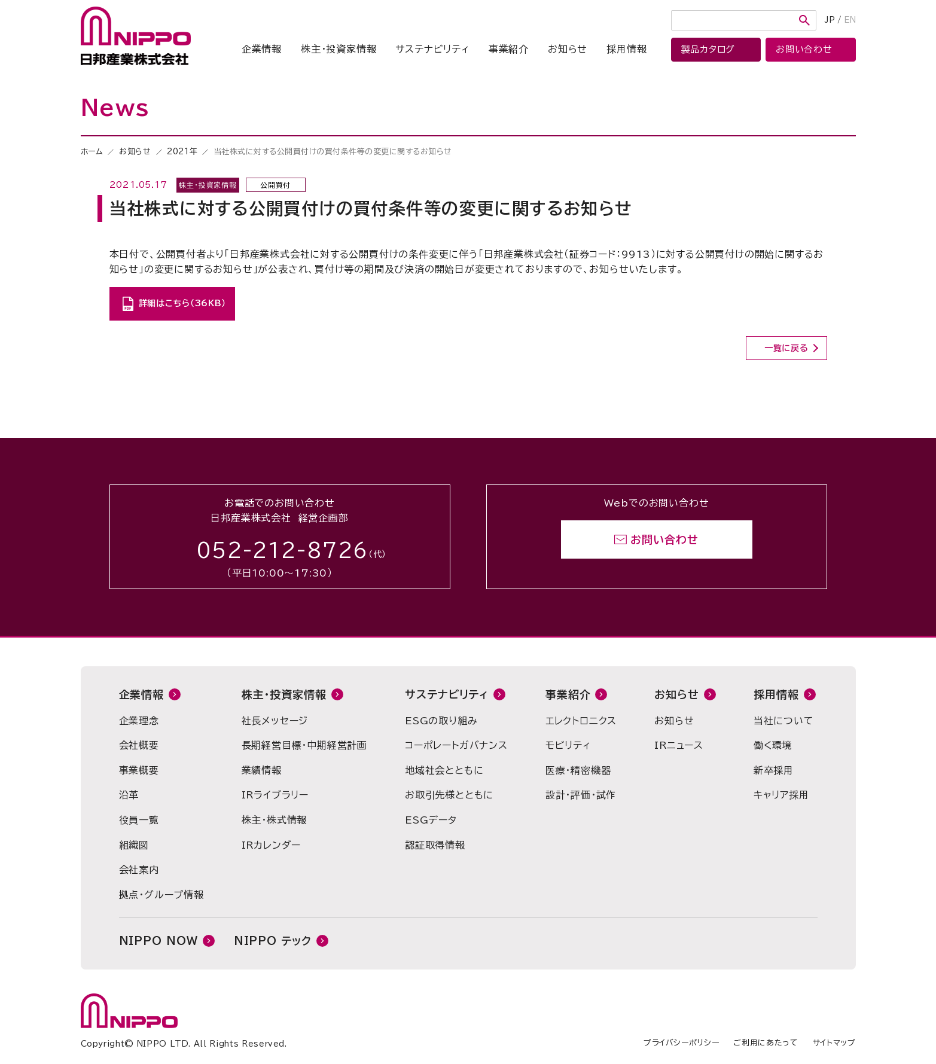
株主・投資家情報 (338, 49)
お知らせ (567, 49)
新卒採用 (774, 770)
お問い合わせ (664, 539)
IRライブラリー (275, 795)
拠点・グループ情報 (161, 895)
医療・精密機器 (578, 770)
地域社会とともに (444, 770)
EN (850, 20)
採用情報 (626, 49)
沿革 (129, 795)
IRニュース (678, 745)
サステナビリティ (432, 49)
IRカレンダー (271, 845)
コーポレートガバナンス (456, 745)
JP (830, 20)
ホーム (92, 152)
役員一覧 (139, 820)
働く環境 (773, 745)
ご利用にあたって (765, 1043)
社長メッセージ (275, 720)
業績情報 (262, 770)
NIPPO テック (273, 940)
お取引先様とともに (449, 795)
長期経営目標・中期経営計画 (304, 745)
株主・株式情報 (274, 820)
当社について (784, 720)
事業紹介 (509, 49)
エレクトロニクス (581, 720)
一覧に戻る (786, 348)
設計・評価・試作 (580, 795)
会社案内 (139, 869)
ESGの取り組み (441, 720)
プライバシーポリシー (681, 1043)
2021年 (182, 152)
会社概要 (139, 745)
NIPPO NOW (158, 940)
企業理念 (139, 720)
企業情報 (262, 49)
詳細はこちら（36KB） (182, 303)
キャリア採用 (781, 795)
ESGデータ (431, 820)
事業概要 (139, 770)
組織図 (134, 845)
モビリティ (568, 745)
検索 (804, 20)
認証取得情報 (435, 845)
